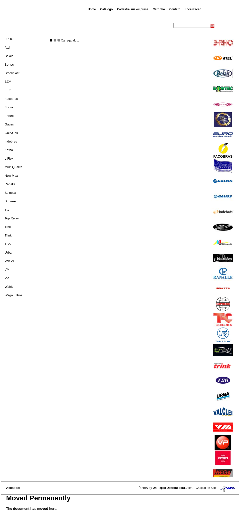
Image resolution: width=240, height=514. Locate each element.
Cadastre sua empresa (132, 9)
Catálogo (106, 9)
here (53, 509)
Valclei (9, 261)
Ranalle (10, 184)
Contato (174, 9)
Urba (8, 252)
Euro (8, 90)
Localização (193, 9)
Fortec (9, 116)
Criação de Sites (206, 488)
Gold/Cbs (11, 133)
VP (7, 278)
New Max (11, 175)
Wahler (10, 286)
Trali (8, 227)
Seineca (10, 193)
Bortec (9, 64)
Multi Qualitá (13, 167)
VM (7, 269)
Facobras (11, 99)
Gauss (9, 124)
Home (92, 9)
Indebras (11, 141)
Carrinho (159, 9)
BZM (8, 81)
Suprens (10, 201)
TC (7, 210)
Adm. (189, 488)
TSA (8, 244)
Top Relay (12, 218)
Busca (168, 25)
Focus (9, 107)
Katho (9, 150)
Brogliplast (12, 73)
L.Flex (9, 158)
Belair (9, 56)
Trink (8, 235)
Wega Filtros (13, 295)
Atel (7, 47)
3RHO (9, 39)
